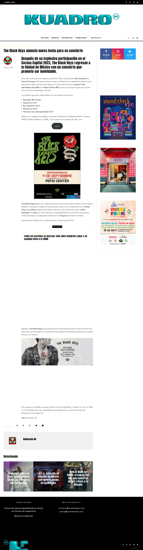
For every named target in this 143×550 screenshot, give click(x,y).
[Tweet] (23, 425)
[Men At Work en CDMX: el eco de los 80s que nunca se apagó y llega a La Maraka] (78, 476)
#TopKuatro (28, 233)
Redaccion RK (8, 68)
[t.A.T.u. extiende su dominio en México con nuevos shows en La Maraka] (48, 476)
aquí (57, 126)
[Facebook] (126, 2)
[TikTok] (137, 2)
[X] (130, 2)
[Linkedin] (137, 544)
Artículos (95, 38)
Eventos (55, 38)
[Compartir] (17, 425)
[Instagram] (134, 2)
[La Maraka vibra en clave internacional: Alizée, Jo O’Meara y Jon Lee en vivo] (18, 476)
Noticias (45, 38)
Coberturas (80, 38)
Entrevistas (67, 38)
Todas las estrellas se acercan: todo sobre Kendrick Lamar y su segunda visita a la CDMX (55, 237)
